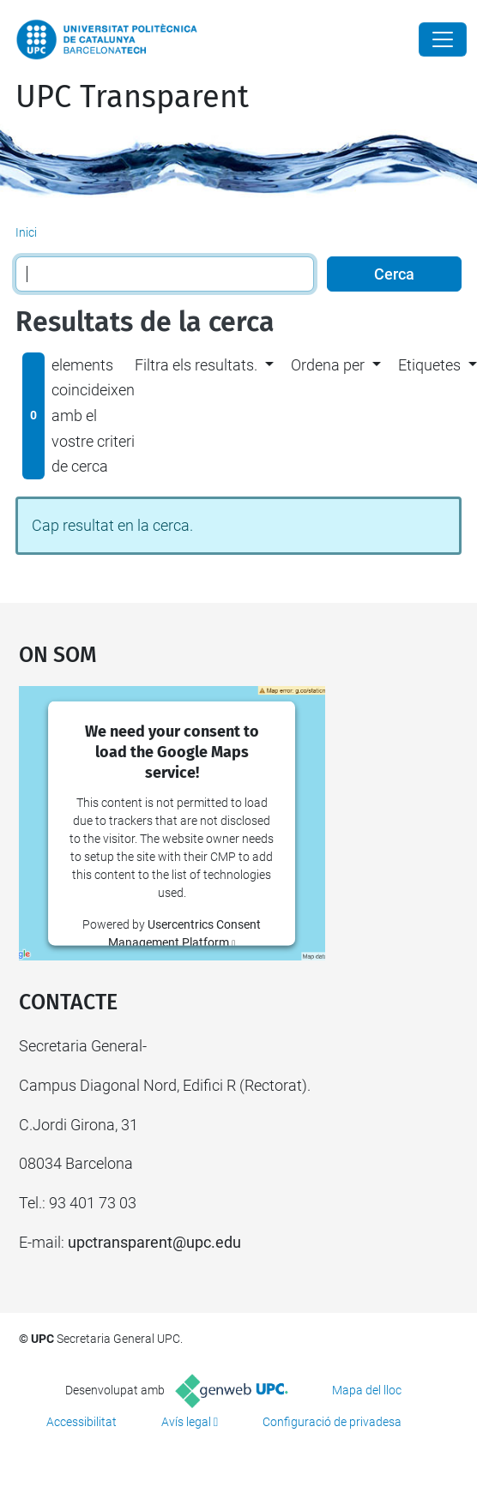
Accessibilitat (81, 1422)
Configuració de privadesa (332, 1422)
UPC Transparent (132, 97)
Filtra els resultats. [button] (196, 365)
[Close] (443, 39)
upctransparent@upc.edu (154, 1242)
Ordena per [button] (328, 365)
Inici (26, 232)
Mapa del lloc (367, 1390)
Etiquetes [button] (429, 365)
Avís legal (186, 1422)
